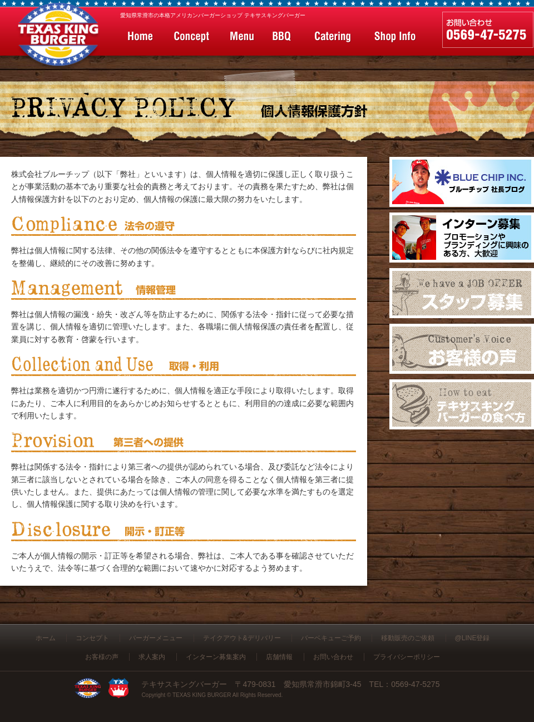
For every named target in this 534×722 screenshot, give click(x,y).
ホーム (46, 638)
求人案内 (152, 657)
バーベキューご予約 (331, 638)
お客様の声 (101, 657)
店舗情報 (279, 657)
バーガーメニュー (155, 638)
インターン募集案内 (216, 657)
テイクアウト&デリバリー (242, 638)
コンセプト (92, 638)
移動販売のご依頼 (407, 638)
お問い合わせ (333, 657)
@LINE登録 (472, 638)
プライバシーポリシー (406, 657)
